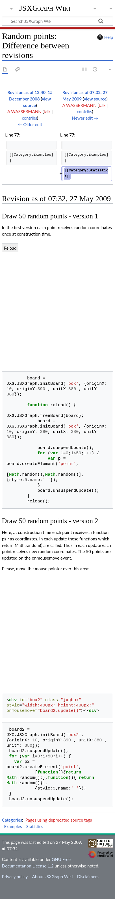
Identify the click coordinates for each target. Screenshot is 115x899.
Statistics (34, 826)
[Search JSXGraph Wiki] (57, 20)
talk (47, 111)
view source (95, 98)
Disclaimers (88, 876)
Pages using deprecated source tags (58, 819)
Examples (13, 826)
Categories (12, 819)
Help (104, 37)
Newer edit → (85, 117)
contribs (29, 117)
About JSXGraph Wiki (52, 876)
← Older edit (30, 124)
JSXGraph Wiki (44, 8)
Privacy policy (15, 876)
